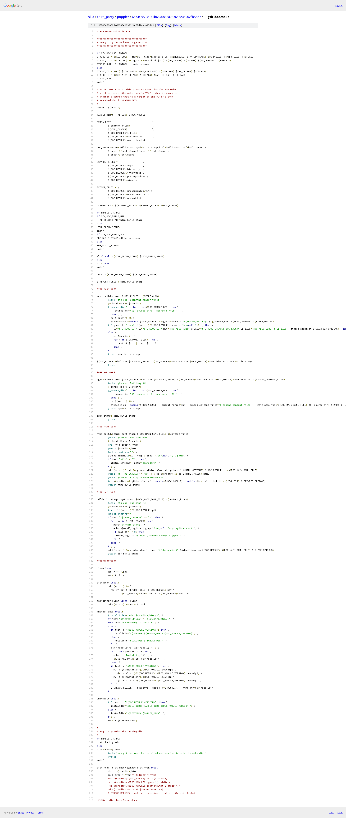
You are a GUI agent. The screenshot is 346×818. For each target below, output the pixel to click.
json (340, 812)
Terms (40, 812)
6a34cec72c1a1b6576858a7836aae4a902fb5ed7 (166, 17)
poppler (123, 17)
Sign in (339, 5)
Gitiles (20, 812)
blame (177, 25)
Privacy (30, 812)
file (159, 25)
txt (331, 812)
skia (91, 17)
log (168, 25)
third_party (105, 17)
